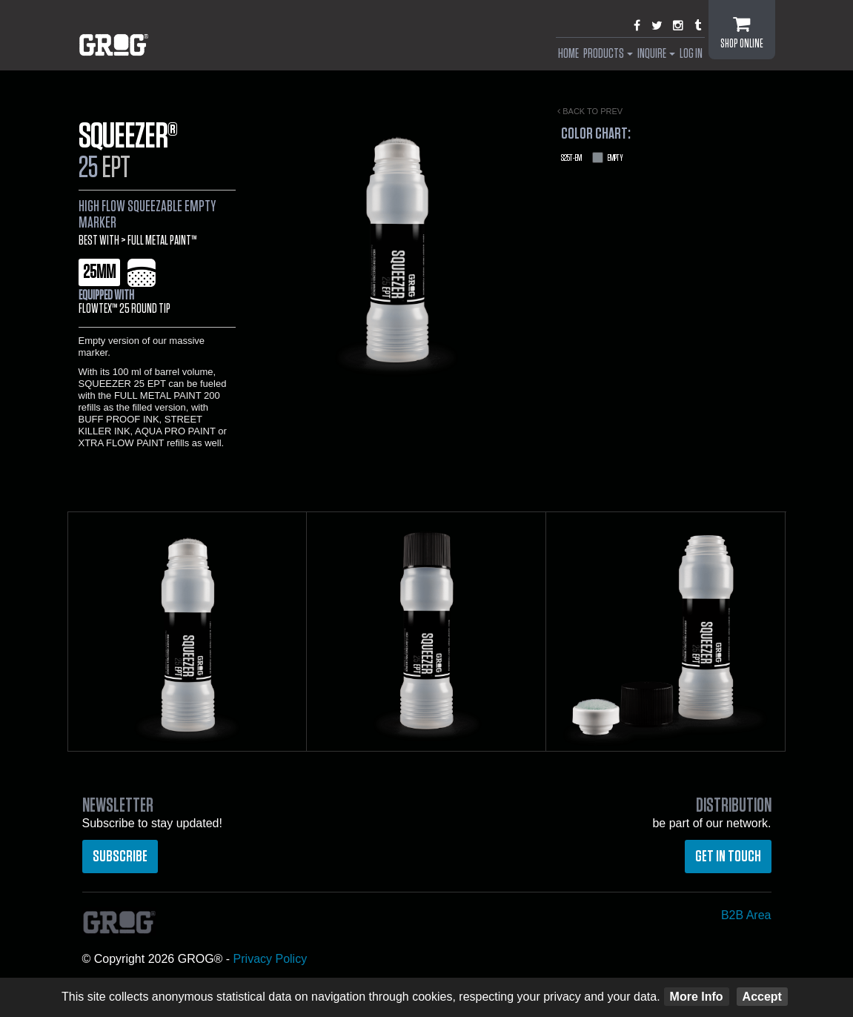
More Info (696, 996)
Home (568, 54)
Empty (592, 158)
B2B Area (746, 915)
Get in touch (728, 856)
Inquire (656, 54)
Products (608, 54)
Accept (762, 996)
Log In (691, 54)
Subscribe (120, 856)
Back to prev (590, 111)
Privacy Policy (270, 959)
